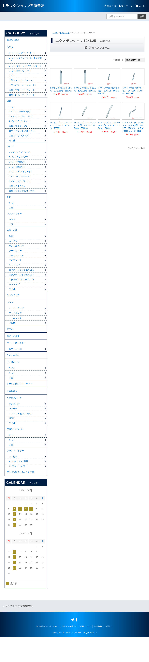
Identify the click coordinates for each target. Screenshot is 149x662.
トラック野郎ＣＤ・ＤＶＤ (20, 404)
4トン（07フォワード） (21, 186)
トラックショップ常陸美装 (23, 6)
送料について (85, 652)
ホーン (10, 345)
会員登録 (110, 6)
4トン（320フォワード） (21, 181)
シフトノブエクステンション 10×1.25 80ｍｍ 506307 (109, 91)
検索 (142, 16)
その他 (12, 148)
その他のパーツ (15, 419)
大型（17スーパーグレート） (24, 96)
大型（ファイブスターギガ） (23, 201)
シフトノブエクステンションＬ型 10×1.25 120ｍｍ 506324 (85, 125)
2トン (12, 113)
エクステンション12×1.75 (22, 293)
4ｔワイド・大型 (17, 491)
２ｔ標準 (13, 481)
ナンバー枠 (14, 425)
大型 (11, 218)
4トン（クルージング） (21, 118)
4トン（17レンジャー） (21, 128)
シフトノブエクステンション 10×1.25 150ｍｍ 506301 (61, 125)
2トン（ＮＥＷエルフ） (21, 161)
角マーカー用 (15, 367)
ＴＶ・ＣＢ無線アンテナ (21, 435)
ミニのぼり (12, 411)
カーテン (13, 253)
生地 (11, 248)
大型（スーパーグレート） (22, 86)
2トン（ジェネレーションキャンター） (25, 61)
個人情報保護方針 (69, 652)
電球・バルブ (13, 353)
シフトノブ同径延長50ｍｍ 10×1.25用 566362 (61, 89)
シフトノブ (14, 298)
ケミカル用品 (13, 373)
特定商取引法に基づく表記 (48, 652)
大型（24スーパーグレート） (24, 101)
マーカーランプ (17, 324)
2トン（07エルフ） (19, 171)
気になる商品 (13, 40)
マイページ (126, 6)
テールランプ (15, 334)
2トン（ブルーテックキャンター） (24, 69)
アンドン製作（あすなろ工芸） (22, 497)
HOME (56, 33)
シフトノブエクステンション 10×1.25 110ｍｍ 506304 (133, 91)
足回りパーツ (13, 381)
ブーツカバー (15, 263)
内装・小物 (66, 33)
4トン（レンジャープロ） (22, 123)
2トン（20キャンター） (21, 76)
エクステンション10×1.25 (22, 283)
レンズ (12, 231)
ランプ (10, 317)
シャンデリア (13, 310)
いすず (10, 155)
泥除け (12, 440)
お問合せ (108, 652)
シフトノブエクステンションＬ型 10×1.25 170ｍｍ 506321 (109, 125)
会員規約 (98, 652)
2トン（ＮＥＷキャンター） (23, 54)
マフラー (13, 430)
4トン (12, 81)
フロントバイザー (16, 474)
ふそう (10, 48)
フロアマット (15, 273)
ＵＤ (9, 207)
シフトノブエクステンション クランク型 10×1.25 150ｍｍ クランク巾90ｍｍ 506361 (133, 126)
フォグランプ (15, 329)
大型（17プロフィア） (20, 143)
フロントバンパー (16, 452)
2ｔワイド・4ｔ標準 (19, 486)
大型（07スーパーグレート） (24, 91)
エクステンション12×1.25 (22, 288)
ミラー (12, 236)
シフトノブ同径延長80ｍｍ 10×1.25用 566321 (85, 89)
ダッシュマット (17, 268)
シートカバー (15, 278)
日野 (9, 107)
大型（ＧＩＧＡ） (18, 196)
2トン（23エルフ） (19, 176)
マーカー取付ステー (17, 361)
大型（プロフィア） (19, 133)
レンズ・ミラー (15, 225)
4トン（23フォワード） (21, 191)
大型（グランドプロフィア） (23, 138)
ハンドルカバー (17, 258)
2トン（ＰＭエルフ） (20, 166)
